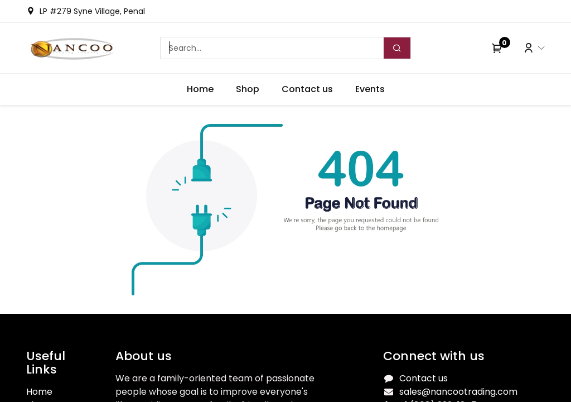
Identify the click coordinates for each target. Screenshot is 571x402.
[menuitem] (200, 89)
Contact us (423, 378)
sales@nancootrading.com (458, 391)
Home (39, 391)
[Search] (397, 48)
